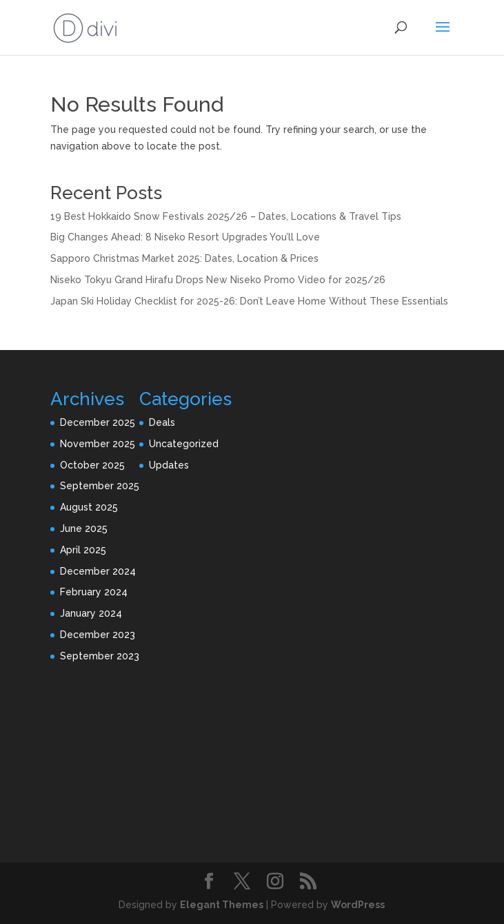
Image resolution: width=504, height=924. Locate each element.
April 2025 (83, 549)
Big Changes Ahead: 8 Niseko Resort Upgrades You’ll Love (185, 237)
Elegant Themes (221, 904)
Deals (162, 422)
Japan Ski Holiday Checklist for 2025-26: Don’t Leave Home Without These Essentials (249, 301)
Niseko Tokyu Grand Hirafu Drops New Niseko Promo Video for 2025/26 (217, 279)
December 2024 (98, 571)
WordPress (358, 904)
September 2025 (99, 485)
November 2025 (97, 443)
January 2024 (91, 613)
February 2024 (94, 591)
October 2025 (92, 465)
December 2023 (97, 634)
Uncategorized (184, 443)
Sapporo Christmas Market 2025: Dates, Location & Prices (184, 258)
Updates (169, 465)
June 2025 (84, 528)
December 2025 (97, 422)
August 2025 (89, 507)
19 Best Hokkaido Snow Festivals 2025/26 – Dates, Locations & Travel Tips (225, 216)
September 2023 (99, 655)
